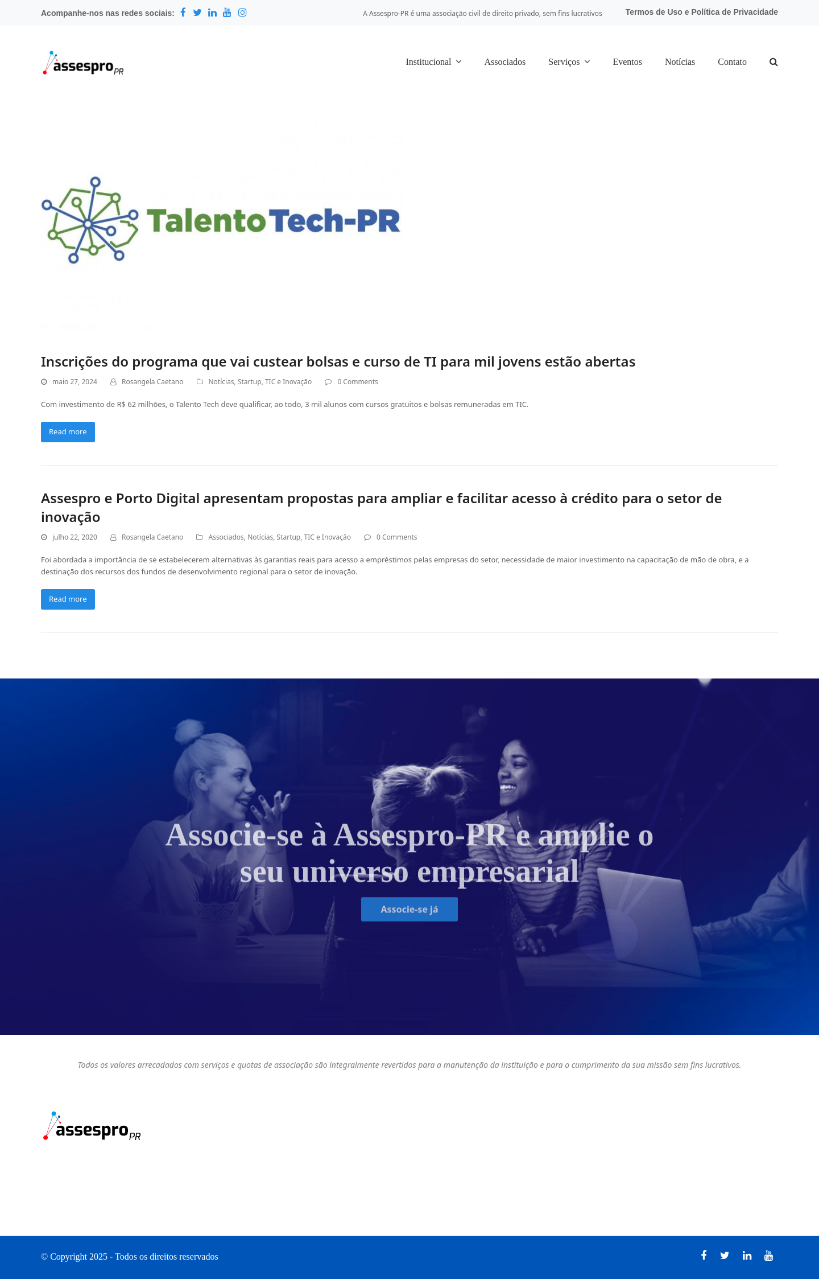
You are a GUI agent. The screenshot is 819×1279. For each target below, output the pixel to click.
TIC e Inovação (288, 381)
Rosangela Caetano (152, 381)
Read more (68, 431)
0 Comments (357, 381)
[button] (774, 62)
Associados (225, 537)
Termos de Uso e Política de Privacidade (702, 12)
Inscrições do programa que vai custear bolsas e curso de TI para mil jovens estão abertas (338, 361)
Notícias (221, 381)
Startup (250, 381)
